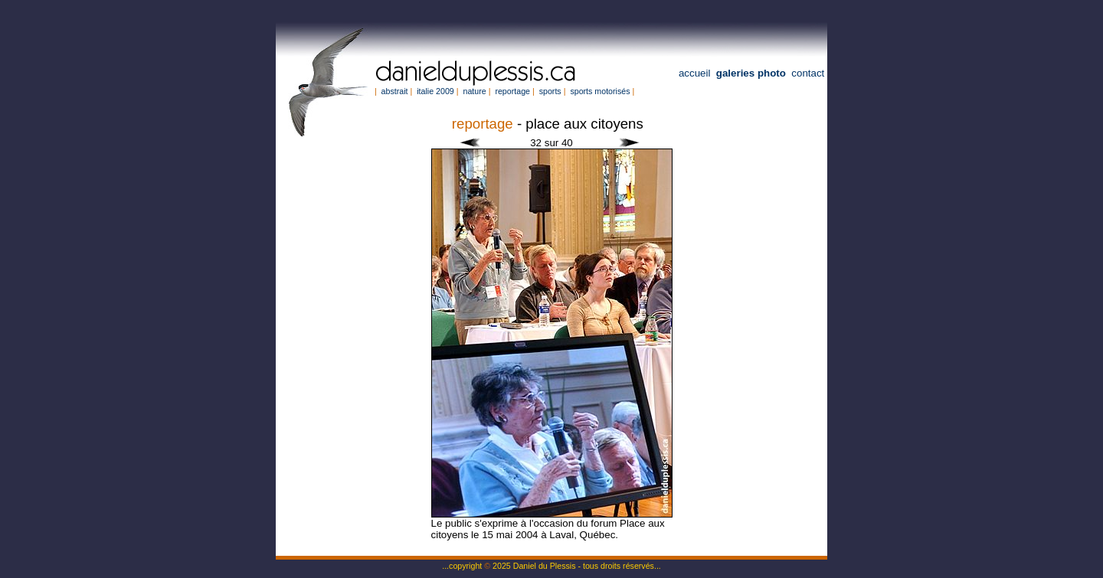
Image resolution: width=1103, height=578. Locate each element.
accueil (695, 73)
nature (474, 91)
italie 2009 (435, 91)
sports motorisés (600, 91)
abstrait (394, 91)
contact (807, 73)
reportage (512, 91)
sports (550, 91)
